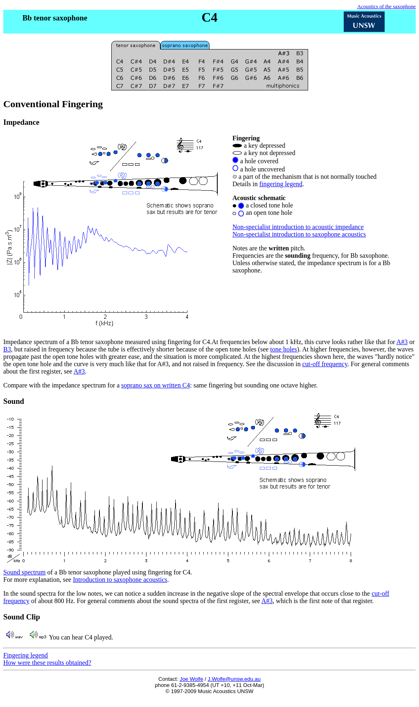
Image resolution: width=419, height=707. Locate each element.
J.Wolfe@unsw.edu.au (234, 679)
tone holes (283, 349)
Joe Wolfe (191, 679)
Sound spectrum (24, 572)
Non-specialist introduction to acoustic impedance (298, 226)
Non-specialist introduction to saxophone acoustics (299, 234)
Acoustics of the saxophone (386, 6)
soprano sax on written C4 (155, 385)
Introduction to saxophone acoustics (120, 579)
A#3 (402, 341)
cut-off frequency (324, 363)
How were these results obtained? (47, 662)
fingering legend (280, 183)
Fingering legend (25, 655)
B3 (7, 349)
